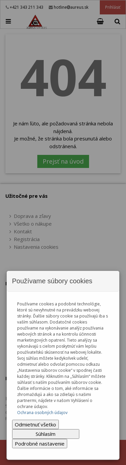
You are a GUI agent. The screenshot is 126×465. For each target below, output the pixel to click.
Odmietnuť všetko (35, 424)
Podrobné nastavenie (40, 443)
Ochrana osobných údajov (42, 412)
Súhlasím (45, 433)
